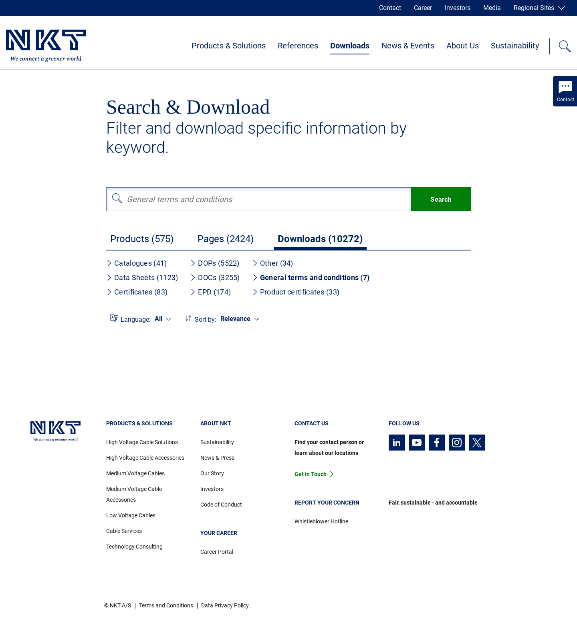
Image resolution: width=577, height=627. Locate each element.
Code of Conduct (221, 504)
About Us (462, 45)
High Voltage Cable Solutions (142, 442)
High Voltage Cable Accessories (145, 458)
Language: (136, 319)
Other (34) (272, 263)
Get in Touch (311, 474)
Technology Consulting (134, 546)
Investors (457, 8)
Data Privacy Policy (225, 605)
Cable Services (124, 531)
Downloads (349, 45)
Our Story (212, 473)
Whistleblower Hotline (321, 521)
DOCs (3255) (215, 277)
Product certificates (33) (296, 292)
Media (492, 8)
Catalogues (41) (136, 263)
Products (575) (142, 238)
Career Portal (216, 552)
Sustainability (515, 45)
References (298, 45)
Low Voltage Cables (130, 515)
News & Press (217, 458)
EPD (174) (210, 292)
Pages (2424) (226, 238)
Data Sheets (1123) (142, 277)
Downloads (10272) (320, 238)
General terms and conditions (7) (311, 277)
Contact (390, 8)
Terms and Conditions (166, 605)
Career (423, 8)
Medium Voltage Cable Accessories (134, 494)
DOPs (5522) (214, 263)
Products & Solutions (229, 45)
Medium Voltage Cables (135, 473)
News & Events (407, 45)
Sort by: (205, 319)
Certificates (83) (136, 292)
